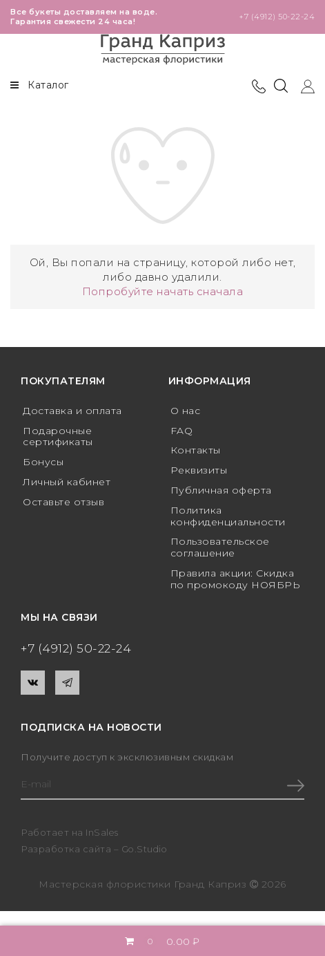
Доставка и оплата (72, 410)
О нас (185, 410)
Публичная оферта (221, 490)
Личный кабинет (66, 482)
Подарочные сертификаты (58, 436)
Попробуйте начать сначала (163, 291)
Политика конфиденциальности (228, 516)
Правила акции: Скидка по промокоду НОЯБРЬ (235, 579)
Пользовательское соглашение (220, 547)
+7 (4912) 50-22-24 (277, 16)
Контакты (195, 450)
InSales (102, 833)
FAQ (181, 430)
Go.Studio (145, 850)
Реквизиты (199, 470)
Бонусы (43, 462)
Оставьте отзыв (63, 502)
